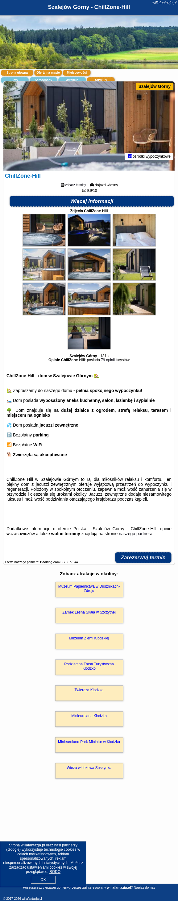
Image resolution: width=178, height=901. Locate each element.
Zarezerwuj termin (143, 557)
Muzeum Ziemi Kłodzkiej (89, 638)
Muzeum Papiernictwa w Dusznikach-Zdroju (89, 588)
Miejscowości (77, 72)
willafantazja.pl (164, 3)
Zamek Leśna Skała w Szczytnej (89, 612)
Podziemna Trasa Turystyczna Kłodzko (89, 666)
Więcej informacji (92, 201)
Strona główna (17, 72)
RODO (54, 872)
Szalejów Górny (155, 86)
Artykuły (101, 80)
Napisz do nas (144, 887)
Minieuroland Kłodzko (89, 716)
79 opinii (108, 360)
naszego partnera (135, 533)
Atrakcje (72, 80)
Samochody (43, 80)
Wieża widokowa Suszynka (89, 768)
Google (13, 849)
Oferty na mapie (48, 72)
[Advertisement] (89, 840)
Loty (14, 80)
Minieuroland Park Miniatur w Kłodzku (89, 742)
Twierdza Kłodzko (88, 690)
